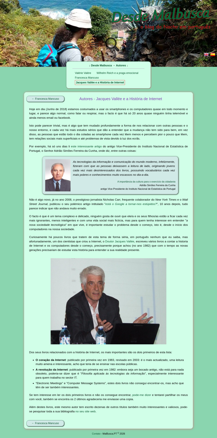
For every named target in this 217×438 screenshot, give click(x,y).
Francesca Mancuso (87, 77)
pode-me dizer (141, 395)
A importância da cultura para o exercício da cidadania (146, 181)
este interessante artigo (86, 146)
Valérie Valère (83, 73)
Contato (96, 433)
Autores (121, 65)
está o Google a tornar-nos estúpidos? (131, 204)
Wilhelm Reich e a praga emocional (117, 73)
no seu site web (85, 411)
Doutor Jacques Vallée (119, 241)
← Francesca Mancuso (45, 98)
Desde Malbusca (101, 65)
